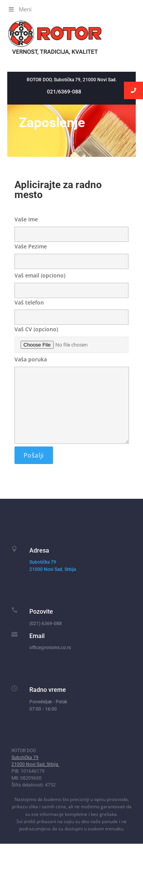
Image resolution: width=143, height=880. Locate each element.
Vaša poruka (71, 400)
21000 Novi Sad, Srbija (53, 569)
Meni (20, 9)
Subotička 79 (42, 562)
